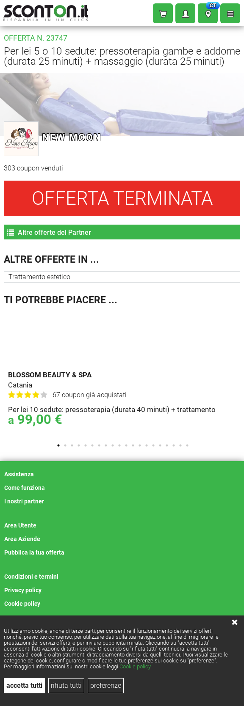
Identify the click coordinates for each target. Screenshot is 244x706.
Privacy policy (23, 590)
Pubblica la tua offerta (34, 552)
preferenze (105, 685)
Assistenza (19, 474)
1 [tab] (58, 445)
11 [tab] (126, 445)
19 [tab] (180, 445)
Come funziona (24, 487)
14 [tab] (146, 445)
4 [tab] (79, 445)
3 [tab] (72, 445)
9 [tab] (112, 445)
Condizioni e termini (31, 576)
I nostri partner (24, 501)
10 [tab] (119, 445)
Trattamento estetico (39, 277)
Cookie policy (135, 666)
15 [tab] (153, 445)
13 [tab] (140, 445)
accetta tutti (24, 685)
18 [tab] (173, 445)
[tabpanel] (124, 373)
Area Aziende (22, 539)
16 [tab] (160, 445)
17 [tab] (167, 445)
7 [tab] (99, 445)
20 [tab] (187, 445)
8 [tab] (106, 445)
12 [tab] (133, 445)
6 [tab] (92, 445)
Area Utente (20, 525)
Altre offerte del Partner (49, 232)
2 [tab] (65, 445)
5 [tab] (85, 445)
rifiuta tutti (66, 685)
